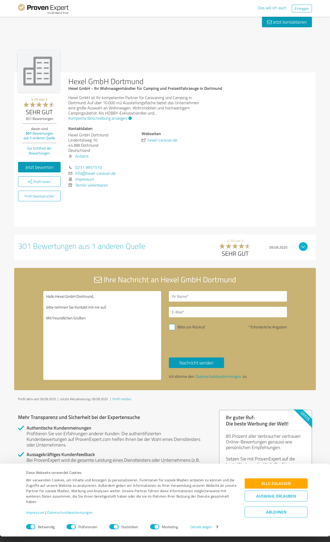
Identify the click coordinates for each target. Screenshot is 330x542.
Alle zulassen (276, 489)
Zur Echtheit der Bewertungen (39, 150)
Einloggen (302, 8)
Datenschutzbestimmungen (70, 517)
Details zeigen (201, 532)
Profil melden (121, 399)
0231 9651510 (88, 167)
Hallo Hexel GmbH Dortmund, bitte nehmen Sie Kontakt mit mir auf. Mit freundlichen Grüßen (102, 335)
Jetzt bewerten (39, 167)
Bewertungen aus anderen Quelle (39, 135)
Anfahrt (82, 156)
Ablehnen (276, 517)
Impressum (35, 517)
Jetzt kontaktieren (287, 22)
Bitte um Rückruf (191, 327)
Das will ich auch (272, 8)
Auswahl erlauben (276, 501)
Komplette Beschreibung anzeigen (99, 118)
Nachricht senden (196, 363)
